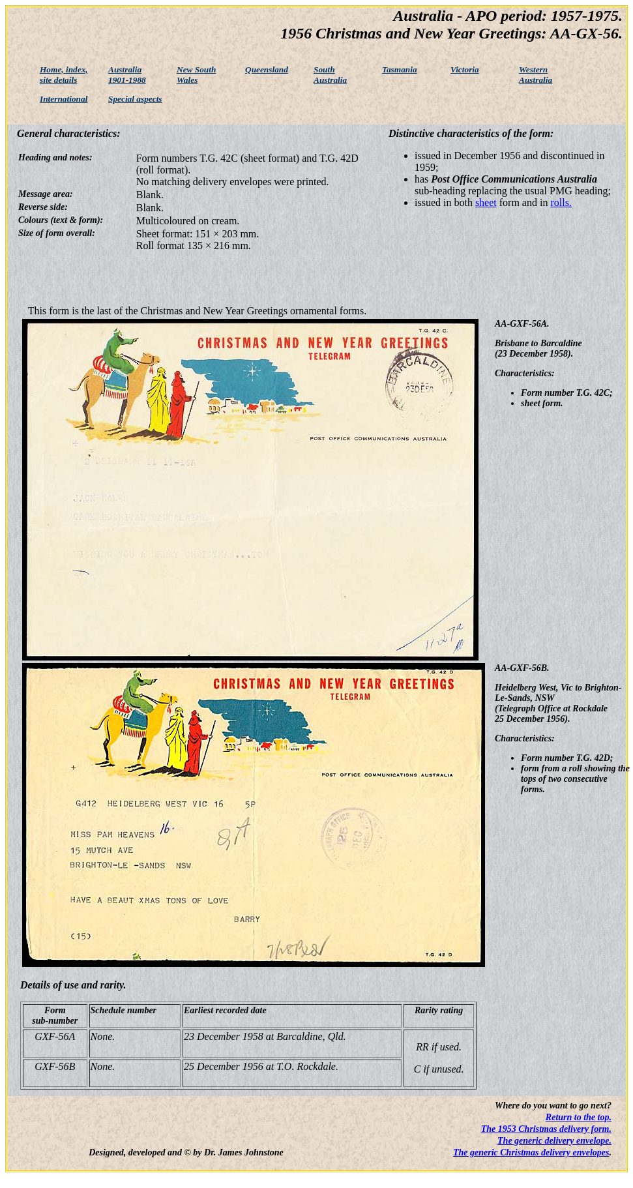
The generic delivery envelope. (554, 1141)
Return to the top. (578, 1117)
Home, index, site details (64, 75)
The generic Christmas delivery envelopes (531, 1152)
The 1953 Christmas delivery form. (546, 1129)
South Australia (330, 75)
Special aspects (135, 99)
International (63, 99)
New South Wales (196, 75)
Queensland (266, 69)
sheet (486, 202)
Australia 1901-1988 (127, 75)
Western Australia (535, 75)
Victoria (464, 69)
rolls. (560, 202)
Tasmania (399, 69)
